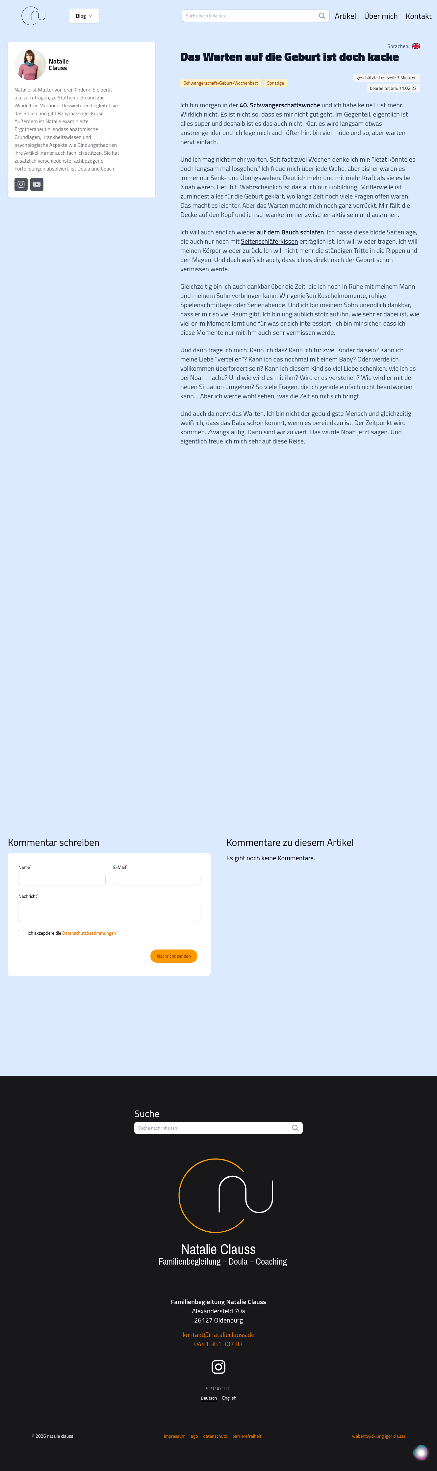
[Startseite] (33, 16)
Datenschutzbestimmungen (89, 932)
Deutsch (209, 1398)
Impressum (175, 1435)
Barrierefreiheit (246, 1435)
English (229, 1398)
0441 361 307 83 (218, 1344)
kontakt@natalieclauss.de (218, 1334)
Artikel (345, 16)
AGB (194, 1435)
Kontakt (419, 16)
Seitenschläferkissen (269, 241)
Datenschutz (215, 1435)
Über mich (381, 16)
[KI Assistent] (421, 1453)
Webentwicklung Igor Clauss (378, 1435)
